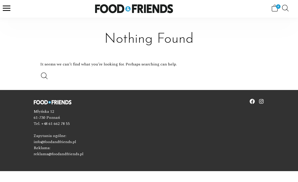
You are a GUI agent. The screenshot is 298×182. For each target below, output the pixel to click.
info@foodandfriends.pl (55, 142)
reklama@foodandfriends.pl (58, 154)
